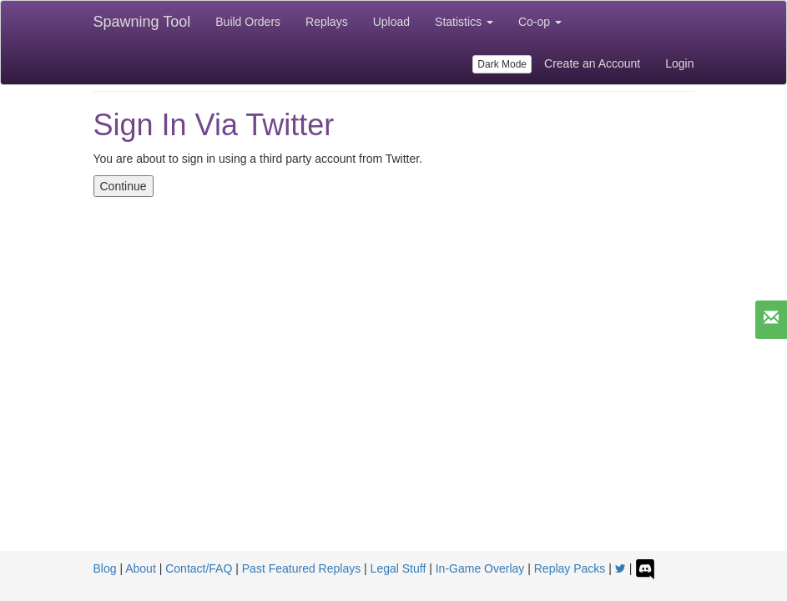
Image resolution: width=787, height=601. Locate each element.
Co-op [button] (540, 21)
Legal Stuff (398, 568)
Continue (123, 186)
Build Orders (247, 21)
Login (679, 63)
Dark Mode (502, 64)
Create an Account (592, 63)
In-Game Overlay (480, 568)
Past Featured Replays (301, 568)
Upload (391, 21)
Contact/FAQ (198, 568)
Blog (105, 568)
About (140, 568)
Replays (326, 21)
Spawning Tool (142, 21)
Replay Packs (570, 568)
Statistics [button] (464, 21)
